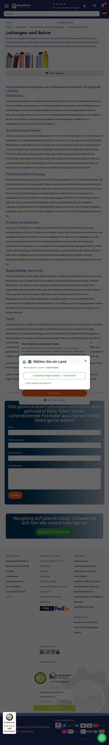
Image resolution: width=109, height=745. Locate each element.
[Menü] (14, 713)
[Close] (85, 361)
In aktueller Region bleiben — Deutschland (54, 375)
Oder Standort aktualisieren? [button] (37, 383)
